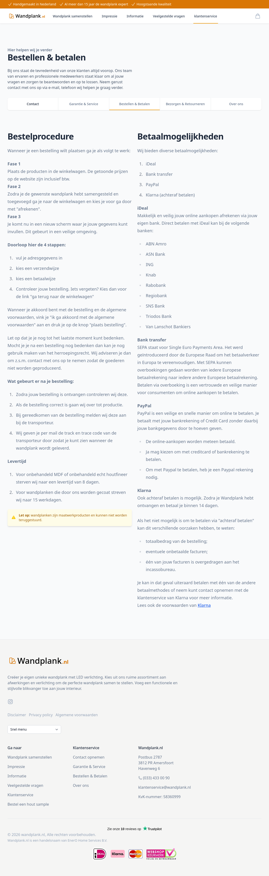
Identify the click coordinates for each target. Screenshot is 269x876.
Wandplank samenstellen (73, 16)
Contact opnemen (88, 757)
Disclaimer (17, 714)
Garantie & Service (89, 766)
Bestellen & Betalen (90, 776)
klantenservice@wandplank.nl (164, 787)
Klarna (204, 605)
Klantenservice (20, 794)
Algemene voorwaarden (76, 714)
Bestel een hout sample (28, 804)
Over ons (81, 785)
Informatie (135, 16)
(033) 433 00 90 (156, 777)
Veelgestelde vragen (169, 16)
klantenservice (205, 16)
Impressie (109, 16)
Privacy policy (41, 714)
